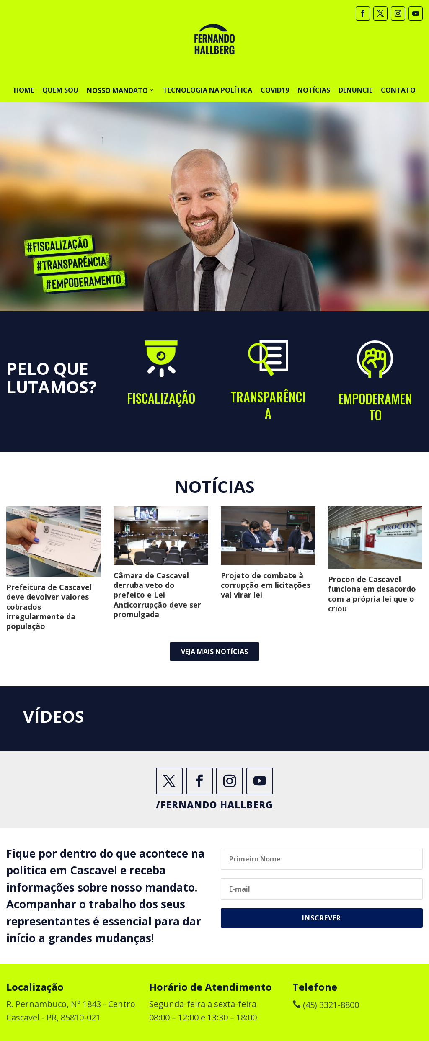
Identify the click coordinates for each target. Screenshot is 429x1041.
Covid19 (275, 90)
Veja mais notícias (214, 651)
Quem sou (60, 90)
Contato (398, 90)
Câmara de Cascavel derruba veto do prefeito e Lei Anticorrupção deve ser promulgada (157, 595)
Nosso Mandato (117, 90)
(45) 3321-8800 (325, 1004)
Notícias (313, 90)
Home (24, 90)
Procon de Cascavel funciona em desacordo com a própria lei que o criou (372, 593)
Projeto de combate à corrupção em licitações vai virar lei (265, 585)
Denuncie (355, 90)
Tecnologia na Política (207, 90)
